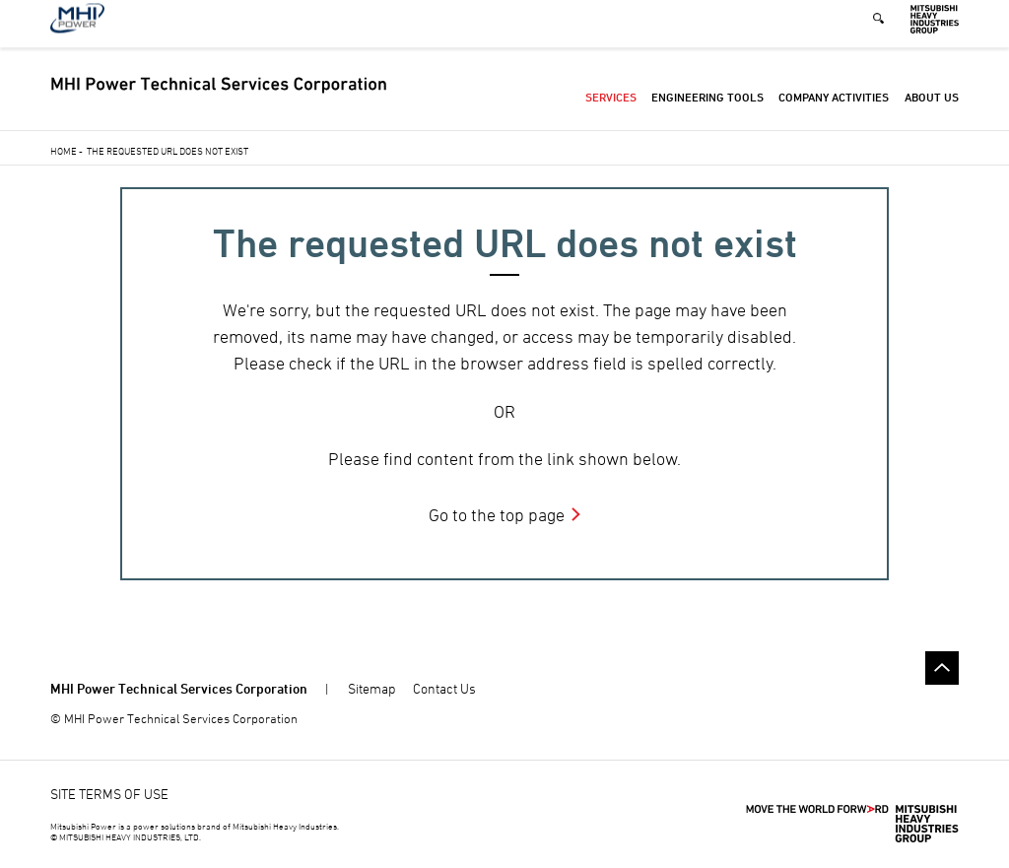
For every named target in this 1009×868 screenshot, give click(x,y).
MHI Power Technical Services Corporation (178, 688)
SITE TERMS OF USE (109, 793)
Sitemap (371, 688)
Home (63, 151)
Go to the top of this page (942, 668)
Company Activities (833, 107)
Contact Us (444, 688)
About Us (932, 107)
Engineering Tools (707, 107)
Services (611, 107)
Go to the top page (497, 514)
